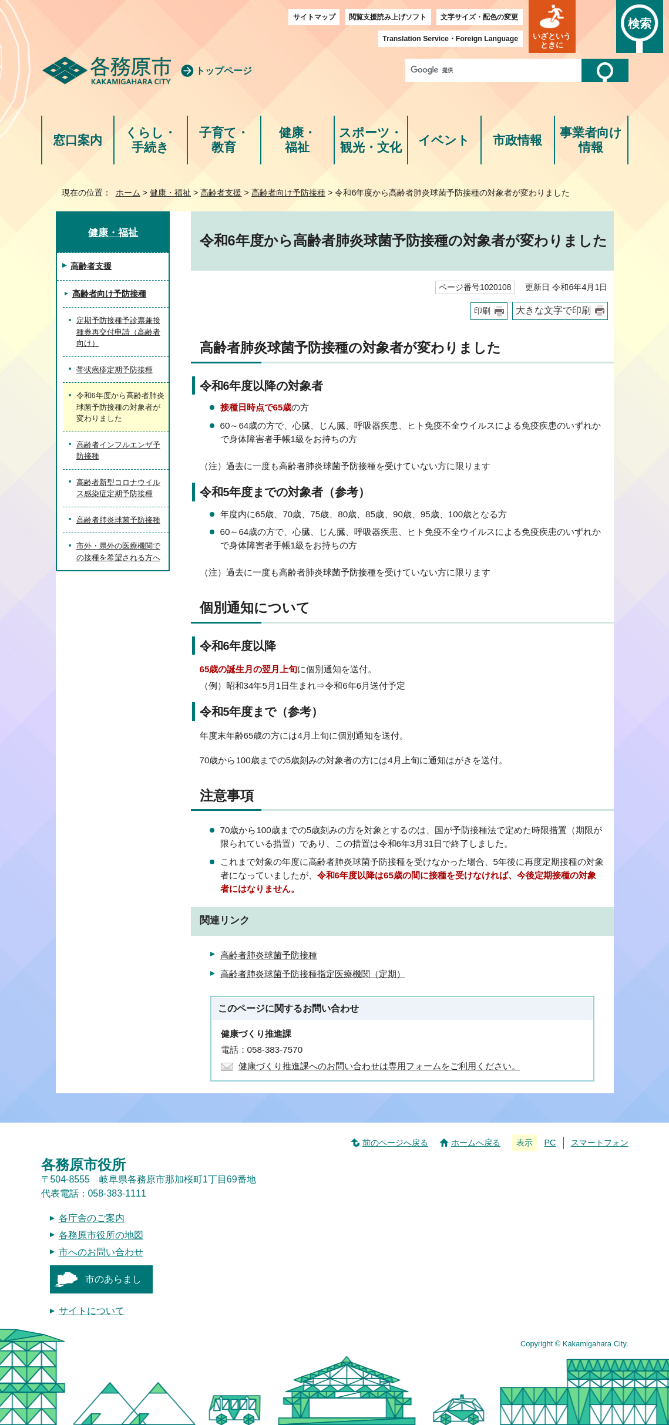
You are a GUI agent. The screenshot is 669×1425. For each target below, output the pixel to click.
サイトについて (92, 1311)
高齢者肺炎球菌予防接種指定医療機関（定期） (312, 974)
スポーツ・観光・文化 (370, 140)
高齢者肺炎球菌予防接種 (268, 955)
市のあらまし (113, 1279)
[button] (552, 26)
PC (550, 1142)
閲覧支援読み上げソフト (387, 17)
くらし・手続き (150, 140)
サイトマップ (314, 17)
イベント (444, 140)
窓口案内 (77, 140)
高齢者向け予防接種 (288, 192)
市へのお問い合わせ (101, 1252)
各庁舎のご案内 (92, 1218)
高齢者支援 (220, 192)
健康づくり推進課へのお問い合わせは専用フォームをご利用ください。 (379, 1066)
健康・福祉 (297, 140)
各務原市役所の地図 (101, 1235)
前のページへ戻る (395, 1142)
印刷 (482, 310)
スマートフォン (599, 1142)
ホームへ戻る (475, 1142)
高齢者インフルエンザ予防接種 (118, 450)
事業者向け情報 (591, 140)
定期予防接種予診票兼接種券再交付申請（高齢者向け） (118, 332)
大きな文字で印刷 (553, 310)
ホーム (128, 192)
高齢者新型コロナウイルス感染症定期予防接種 (118, 488)
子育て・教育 (224, 140)
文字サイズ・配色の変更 (479, 17)
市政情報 (517, 140)
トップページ (224, 71)
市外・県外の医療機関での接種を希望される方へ (118, 551)
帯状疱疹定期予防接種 (114, 369)
